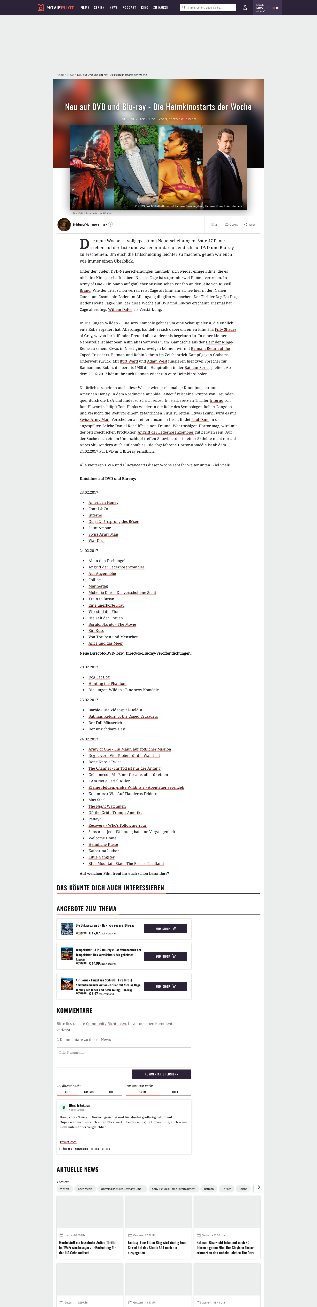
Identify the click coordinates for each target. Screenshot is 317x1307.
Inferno (216, 400)
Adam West (157, 361)
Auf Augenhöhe (102, 573)
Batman (209, 1224)
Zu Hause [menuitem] (160, 7)
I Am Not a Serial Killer (109, 780)
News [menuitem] (113, 7)
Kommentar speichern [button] (161, 1053)
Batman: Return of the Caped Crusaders (123, 716)
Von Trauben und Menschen (113, 636)
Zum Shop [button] (166, 928)
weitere (64, 1224)
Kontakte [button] (89, 1071)
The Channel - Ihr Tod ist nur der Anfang (124, 768)
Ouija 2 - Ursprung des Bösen (113, 521)
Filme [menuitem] (84, 7)
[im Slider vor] (259, 1222)
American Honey (94, 393)
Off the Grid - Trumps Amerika (115, 812)
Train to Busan (101, 598)
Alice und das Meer (105, 643)
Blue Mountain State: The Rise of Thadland (126, 863)
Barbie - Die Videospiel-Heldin (115, 709)
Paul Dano (200, 419)
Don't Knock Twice (105, 761)
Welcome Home (102, 837)
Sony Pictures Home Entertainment (173, 1224)
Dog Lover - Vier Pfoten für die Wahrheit (124, 755)
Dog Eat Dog (226, 296)
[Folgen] (110, 224)
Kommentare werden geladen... (85, 1039)
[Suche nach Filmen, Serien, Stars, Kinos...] (208, 7)
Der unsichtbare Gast (106, 728)
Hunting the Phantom (107, 683)
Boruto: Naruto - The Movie (112, 624)
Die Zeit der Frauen (105, 617)
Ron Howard (91, 406)
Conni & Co (98, 508)
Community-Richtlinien (106, 1023)
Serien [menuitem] (99, 7)
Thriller (226, 1224)
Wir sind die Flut (103, 611)
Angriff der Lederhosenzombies (166, 432)
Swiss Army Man (94, 419)
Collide (94, 579)
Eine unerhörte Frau (106, 605)
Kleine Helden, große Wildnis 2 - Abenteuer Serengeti (136, 787)
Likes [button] (175, 1071)
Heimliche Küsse (103, 844)
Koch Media (85, 1224)
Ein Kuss (96, 630)
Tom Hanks (128, 406)
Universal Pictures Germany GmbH (122, 1224)
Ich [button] (111, 1071)
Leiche (243, 1224)
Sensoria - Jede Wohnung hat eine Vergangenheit (131, 831)
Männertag (98, 586)
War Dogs (96, 540)
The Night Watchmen (107, 806)
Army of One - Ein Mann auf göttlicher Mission (121, 283)
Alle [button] (67, 1071)
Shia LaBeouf (164, 393)
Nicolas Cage (147, 277)
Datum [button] (142, 1071)
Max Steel (97, 799)
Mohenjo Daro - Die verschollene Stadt (122, 592)
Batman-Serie (197, 367)
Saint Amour (99, 527)
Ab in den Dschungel (106, 560)
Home (60, 75)
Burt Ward (129, 361)
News (70, 75)
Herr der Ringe (219, 342)
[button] (231, 224)
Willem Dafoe (120, 309)
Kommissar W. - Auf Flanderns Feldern (122, 793)
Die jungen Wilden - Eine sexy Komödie (120, 322)
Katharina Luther (103, 850)
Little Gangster (101, 857)
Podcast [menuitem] (129, 7)
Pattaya (94, 818)
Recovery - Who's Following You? (117, 825)
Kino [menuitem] (144, 7)
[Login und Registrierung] (245, 7)
